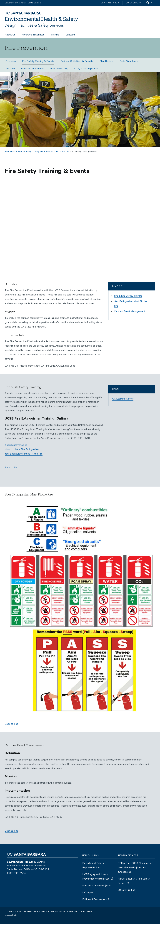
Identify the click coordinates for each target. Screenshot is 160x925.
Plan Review (106, 62)
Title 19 (10, 69)
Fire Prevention (62, 152)
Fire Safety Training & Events (38, 62)
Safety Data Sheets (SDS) (97, 886)
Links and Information (32, 69)
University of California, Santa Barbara (23, 3)
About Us (10, 34)
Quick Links (132, 3)
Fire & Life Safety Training (128, 296)
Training (55, 34)
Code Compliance (129, 62)
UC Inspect (88, 893)
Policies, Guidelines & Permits (76, 62)
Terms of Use (86, 912)
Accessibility (11, 916)
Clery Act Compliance (86, 69)
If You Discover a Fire (16, 446)
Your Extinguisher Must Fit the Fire (23, 454)
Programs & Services (33, 34)
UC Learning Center (122, 399)
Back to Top (11, 468)
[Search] (149, 3)
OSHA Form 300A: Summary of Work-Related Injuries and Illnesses (135, 868)
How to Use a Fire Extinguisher (22, 450)
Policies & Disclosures (94, 900)
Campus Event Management (129, 312)
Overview (10, 62)
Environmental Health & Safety (18, 152)
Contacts (70, 34)
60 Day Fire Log (59, 69)
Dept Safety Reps (110, 3)
